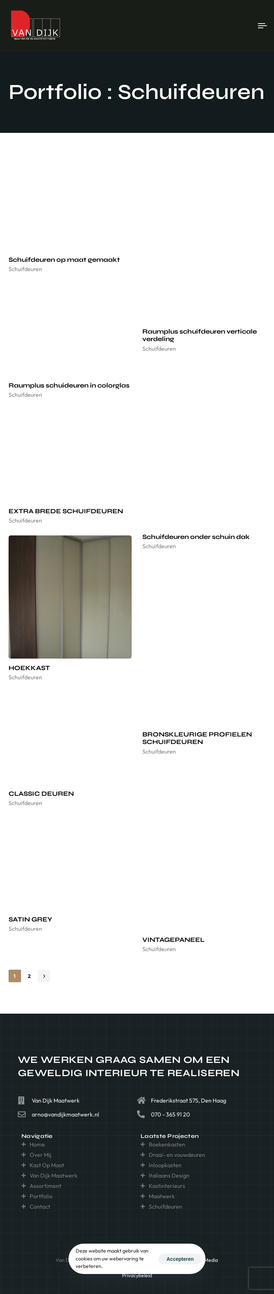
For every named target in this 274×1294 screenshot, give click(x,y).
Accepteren (180, 1259)
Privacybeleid (137, 1275)
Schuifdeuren (25, 269)
